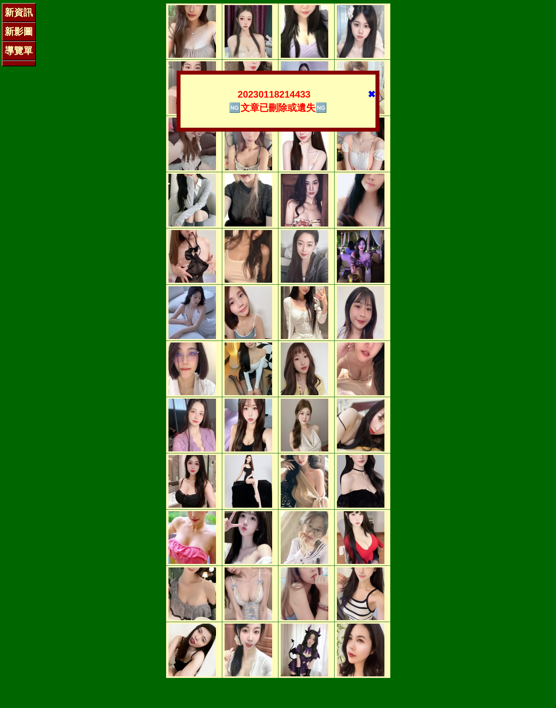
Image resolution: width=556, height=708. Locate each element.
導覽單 (19, 50)
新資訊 (19, 12)
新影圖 (19, 31)
